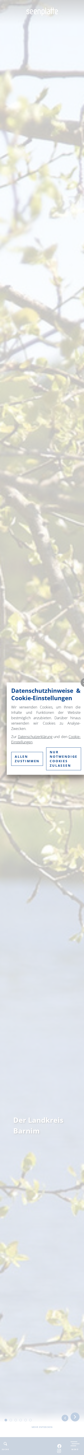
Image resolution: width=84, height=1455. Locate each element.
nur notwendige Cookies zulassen (64, 759)
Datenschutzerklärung (35, 736)
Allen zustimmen (27, 758)
